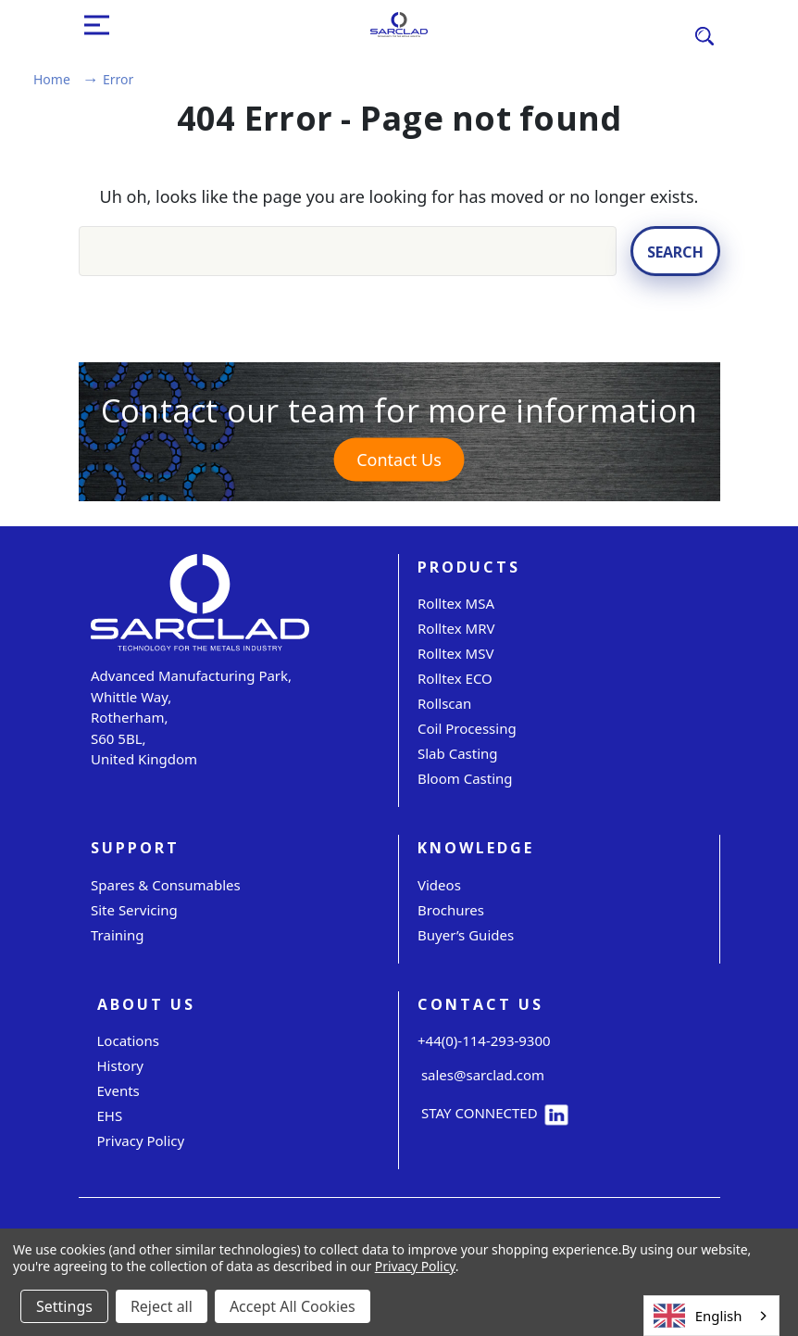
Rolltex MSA (456, 603)
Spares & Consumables (166, 885)
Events (118, 1090)
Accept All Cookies (292, 1306)
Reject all (162, 1306)
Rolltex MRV (456, 628)
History (120, 1065)
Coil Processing (467, 728)
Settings (64, 1306)
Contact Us (399, 459)
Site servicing (134, 910)
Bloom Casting (465, 778)
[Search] (704, 34)
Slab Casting (458, 753)
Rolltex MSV (455, 653)
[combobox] (711, 1315)
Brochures (451, 910)
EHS (110, 1115)
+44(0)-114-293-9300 (484, 1040)
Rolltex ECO (455, 678)
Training (117, 935)
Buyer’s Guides (466, 935)
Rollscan (444, 703)
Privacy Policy (141, 1140)
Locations (128, 1040)
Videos (439, 885)
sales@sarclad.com (481, 1074)
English (698, 1316)
